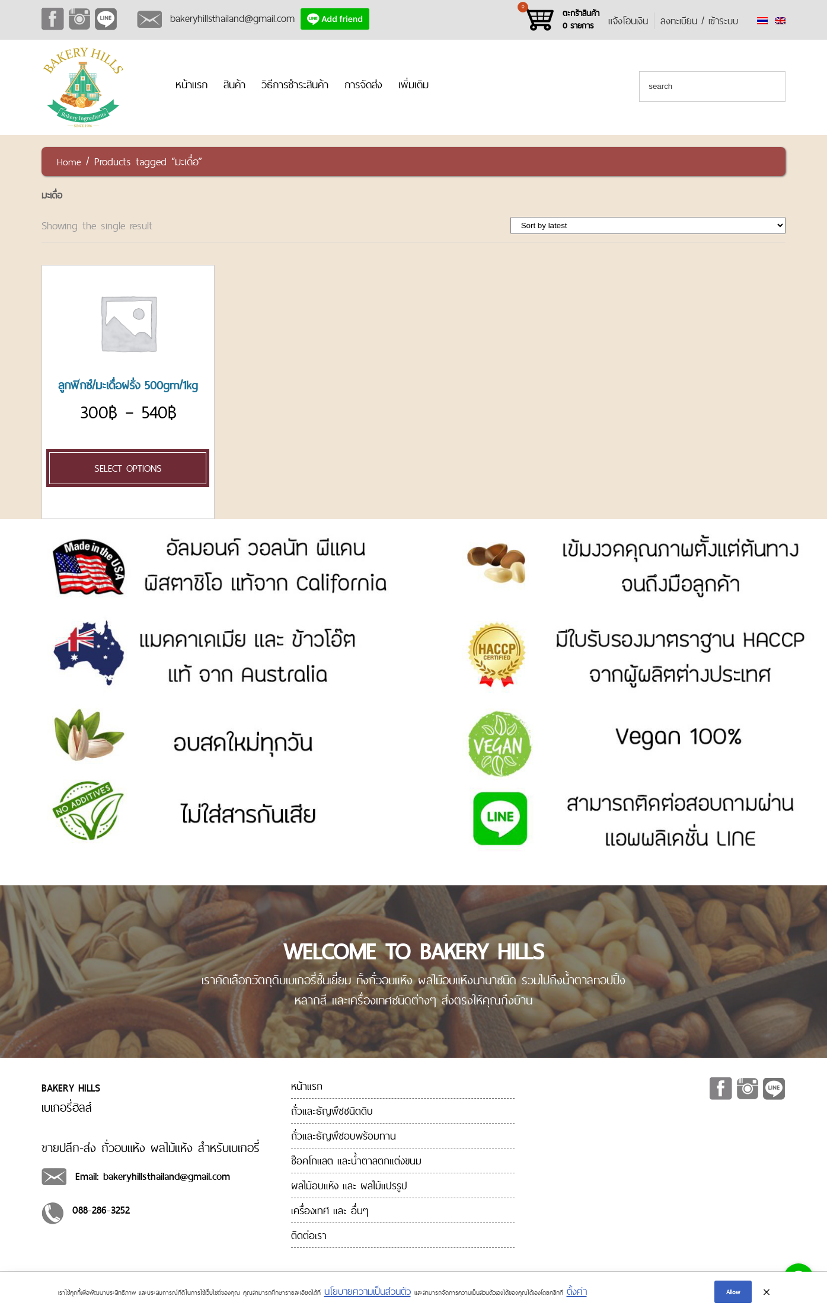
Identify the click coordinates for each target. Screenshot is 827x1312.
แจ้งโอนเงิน (628, 20)
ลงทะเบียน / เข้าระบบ (699, 20)
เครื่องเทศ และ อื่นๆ (329, 1210)
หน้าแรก (191, 84)
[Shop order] (648, 225)
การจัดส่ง (363, 84)
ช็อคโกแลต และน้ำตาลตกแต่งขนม (356, 1160)
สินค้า (234, 84)
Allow (733, 1292)
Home (69, 161)
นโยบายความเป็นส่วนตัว (367, 1291)
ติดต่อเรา (309, 1235)
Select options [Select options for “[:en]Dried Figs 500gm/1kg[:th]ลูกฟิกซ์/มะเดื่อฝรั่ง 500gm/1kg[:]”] (128, 468)
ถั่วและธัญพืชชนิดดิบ (332, 1110)
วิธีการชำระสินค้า (294, 84)
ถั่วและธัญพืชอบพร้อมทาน (343, 1135)
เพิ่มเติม (413, 84)
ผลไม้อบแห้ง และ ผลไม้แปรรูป (349, 1185)
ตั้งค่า (577, 1291)
